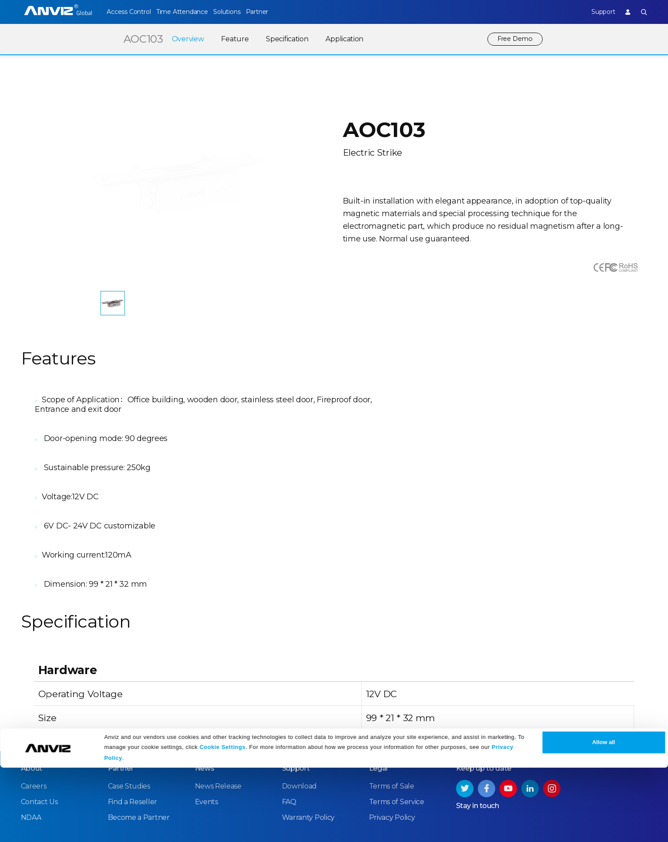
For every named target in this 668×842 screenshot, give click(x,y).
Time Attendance (189, 12)
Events (206, 716)
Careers (34, 700)
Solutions (242, 12)
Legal (378, 682)
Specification (284, 39)
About (32, 682)
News (205, 682)
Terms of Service (396, 716)
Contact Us (39, 716)
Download (299, 700)
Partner (281, 12)
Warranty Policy (308, 732)
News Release (218, 700)
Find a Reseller (133, 716)
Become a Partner (139, 732)
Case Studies (129, 700)
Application (341, 39)
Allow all (603, 817)
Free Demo (513, 39)
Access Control (128, 12)
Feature (231, 39)
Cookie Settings (222, 821)
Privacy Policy (392, 732)
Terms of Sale (391, 700)
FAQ (289, 716)
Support (595, 12)
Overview (185, 39)
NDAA (31, 732)
